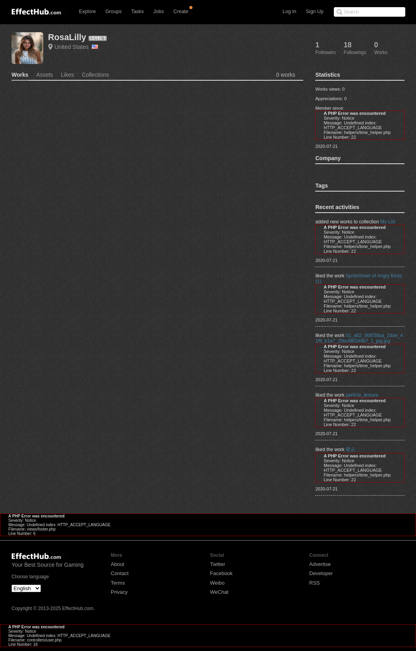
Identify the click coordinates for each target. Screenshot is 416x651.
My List (387, 222)
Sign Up (315, 11)
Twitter (217, 564)
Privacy (119, 592)
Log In (290, 11)
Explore (87, 11)
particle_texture (362, 395)
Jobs (158, 11)
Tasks (137, 11)
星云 (350, 449)
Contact (120, 573)
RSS (314, 583)
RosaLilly (67, 37)
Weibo (217, 583)
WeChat (219, 592)
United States (76, 47)
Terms (118, 583)
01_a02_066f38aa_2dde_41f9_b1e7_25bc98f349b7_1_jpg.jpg (359, 338)
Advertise (320, 564)
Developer (321, 573)
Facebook (221, 573)
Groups (113, 11)
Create (181, 11)
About (117, 564)
